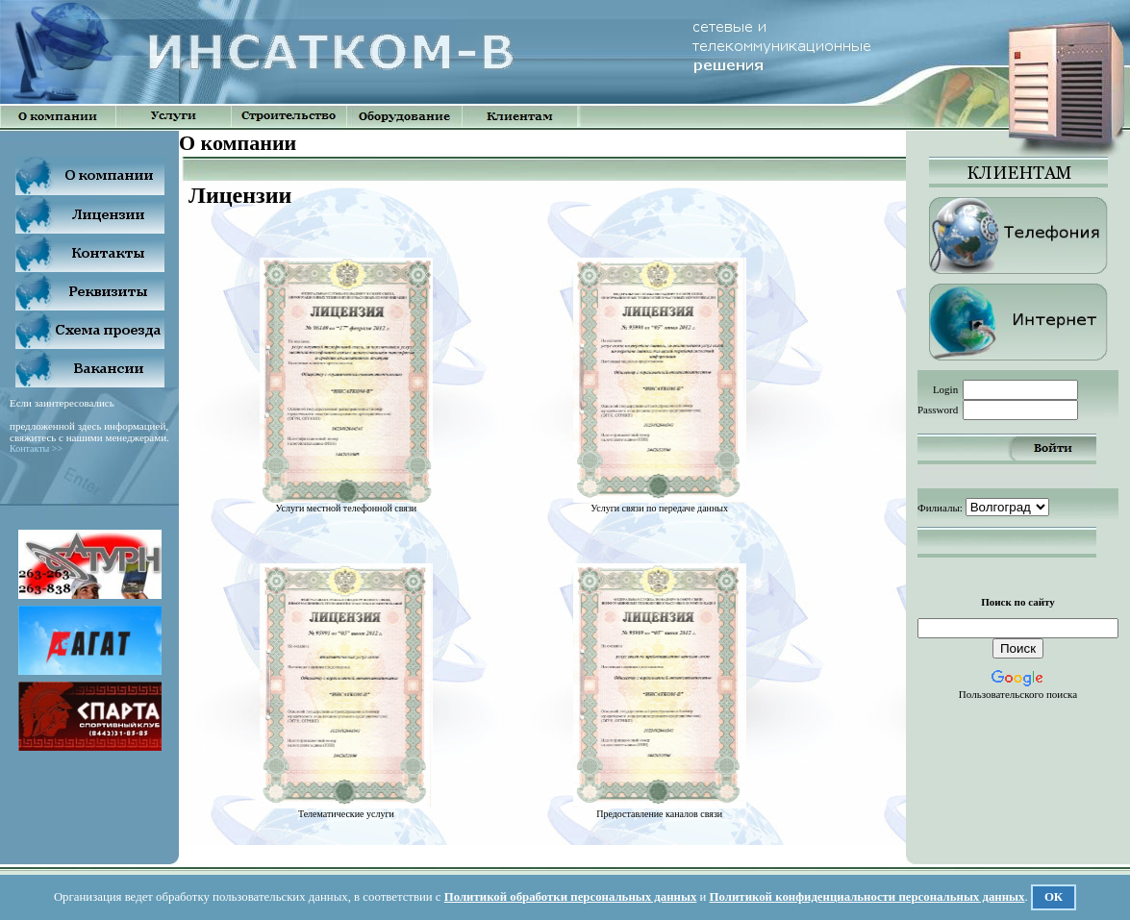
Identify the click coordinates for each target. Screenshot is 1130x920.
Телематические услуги (346, 809)
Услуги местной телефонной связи (346, 503)
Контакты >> (36, 448)
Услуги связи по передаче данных (659, 503)
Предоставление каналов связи (659, 809)
